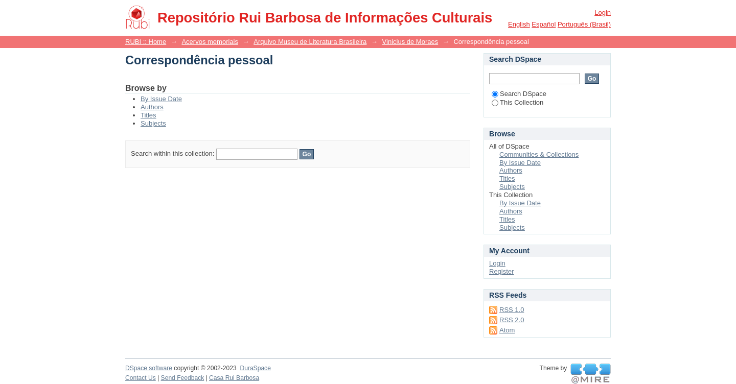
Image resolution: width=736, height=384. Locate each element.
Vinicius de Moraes (410, 41)
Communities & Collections (539, 154)
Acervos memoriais (209, 41)
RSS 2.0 (511, 320)
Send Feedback (182, 377)
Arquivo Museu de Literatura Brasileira (310, 41)
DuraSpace (255, 368)
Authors (152, 107)
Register (501, 271)
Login (602, 12)
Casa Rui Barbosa (234, 377)
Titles (148, 115)
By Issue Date (161, 99)
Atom (507, 330)
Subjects (153, 123)
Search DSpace (519, 94)
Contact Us (140, 377)
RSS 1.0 (511, 310)
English (519, 24)
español (544, 24)
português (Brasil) (584, 24)
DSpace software (148, 368)
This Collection (517, 102)
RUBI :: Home (145, 41)
